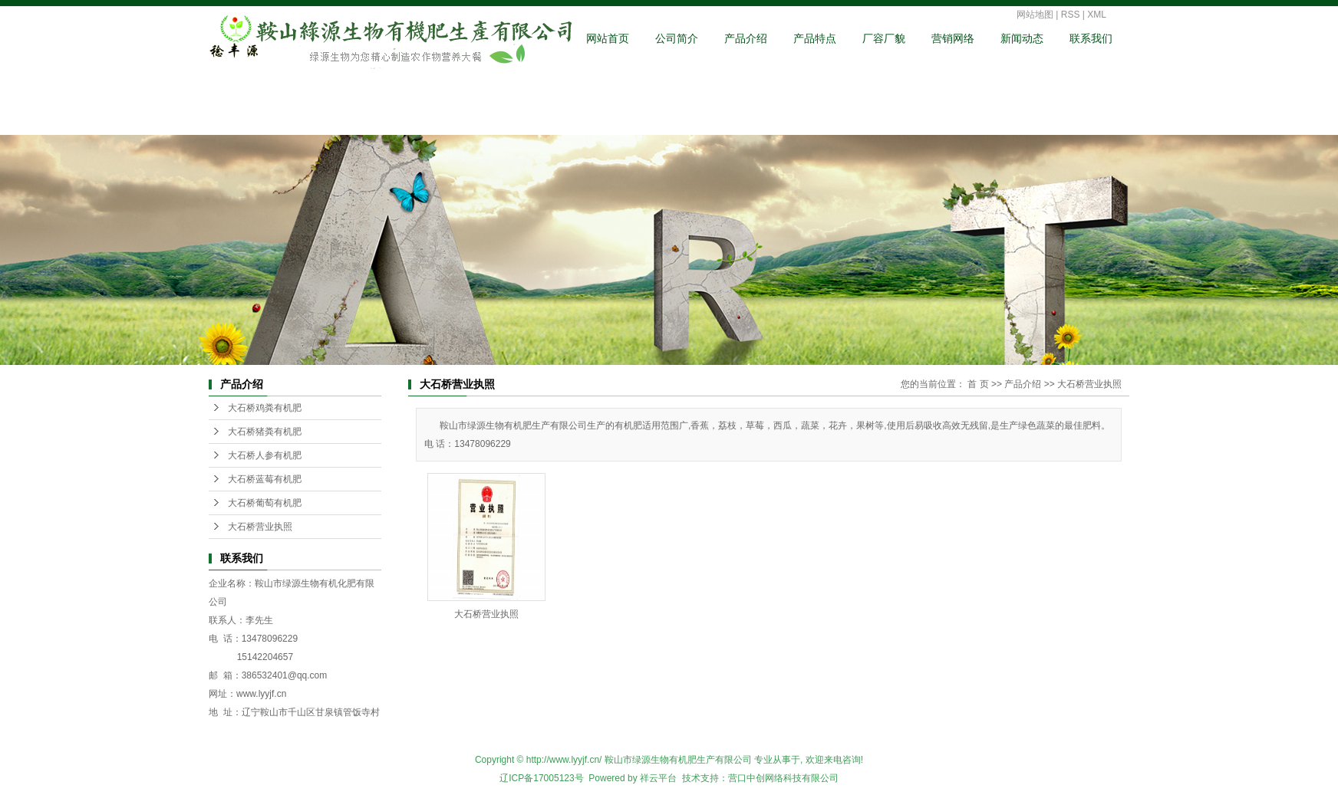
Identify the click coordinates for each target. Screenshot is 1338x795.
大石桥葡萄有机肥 (265, 503)
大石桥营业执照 (260, 526)
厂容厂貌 (883, 38)
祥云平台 (658, 778)
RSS (1070, 14)
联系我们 (1090, 38)
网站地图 (1035, 14)
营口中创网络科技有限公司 (783, 778)
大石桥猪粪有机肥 (265, 431)
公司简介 (676, 38)
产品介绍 (745, 38)
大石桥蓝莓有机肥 (265, 479)
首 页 (977, 384)
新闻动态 (1021, 38)
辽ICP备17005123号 (541, 778)
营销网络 (952, 38)
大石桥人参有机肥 (265, 455)
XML (1096, 14)
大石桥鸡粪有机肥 (265, 407)
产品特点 (814, 38)
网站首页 (607, 38)
